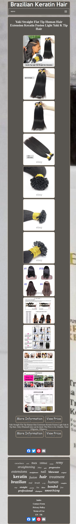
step (15, 487)
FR (41, 515)
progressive (54, 467)
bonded (53, 486)
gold (45, 468)
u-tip (43, 483)
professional (25, 490)
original (63, 472)
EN (36, 515)
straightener (34, 472)
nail (43, 471)
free (61, 487)
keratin (20, 476)
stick (27, 463)
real (30, 483)
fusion (33, 477)
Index (38, 500)
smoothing (52, 490)
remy (59, 462)
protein (32, 488)
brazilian (18, 482)
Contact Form (39, 504)
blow (43, 487)
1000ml (43, 463)
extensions (19, 471)
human (53, 482)
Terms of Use (38, 511)
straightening (26, 467)
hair (43, 476)
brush (37, 483)
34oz (39, 467)
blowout (54, 471)
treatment (56, 476)
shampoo (38, 491)
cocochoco (19, 463)
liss (37, 487)
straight (23, 487)
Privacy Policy (39, 507)
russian (51, 464)
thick (34, 463)
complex (64, 483)
